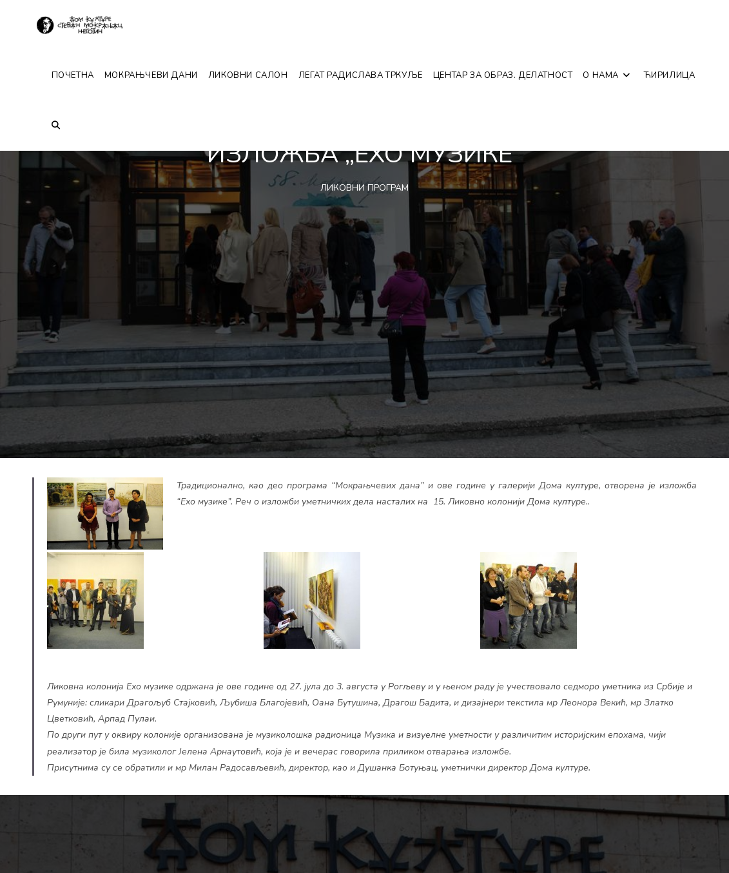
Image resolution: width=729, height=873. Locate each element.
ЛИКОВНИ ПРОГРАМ (364, 188)
